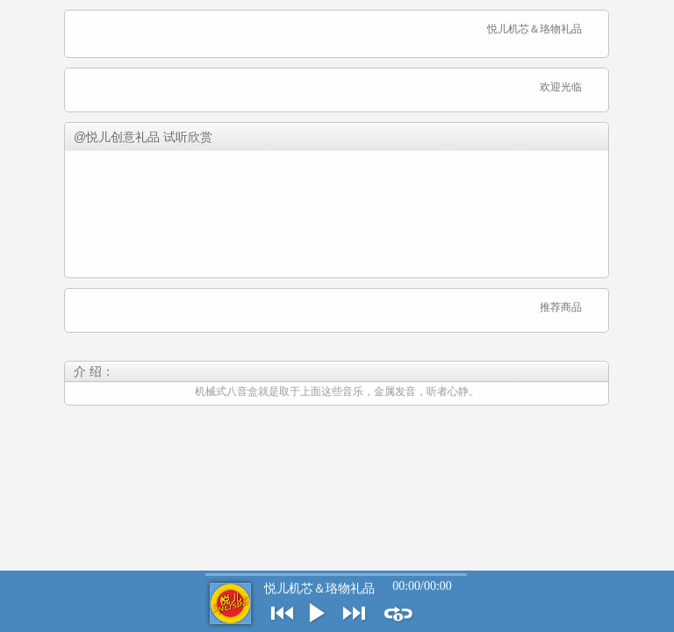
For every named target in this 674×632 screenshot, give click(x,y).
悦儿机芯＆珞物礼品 (319, 588)
